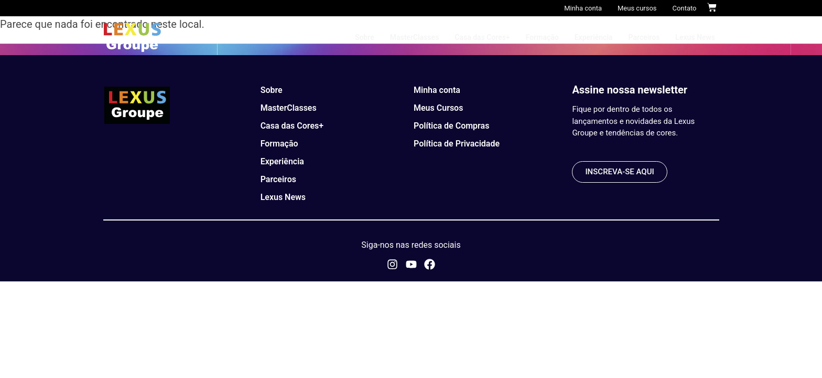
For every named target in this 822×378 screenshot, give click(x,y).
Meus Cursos (438, 108)
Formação (542, 37)
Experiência (594, 37)
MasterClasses (414, 37)
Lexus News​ (695, 37)
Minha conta (583, 8)
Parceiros (644, 37)
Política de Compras (451, 126)
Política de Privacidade (457, 144)
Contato (685, 8)
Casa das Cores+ (482, 37)
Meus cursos (637, 8)
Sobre (364, 37)
